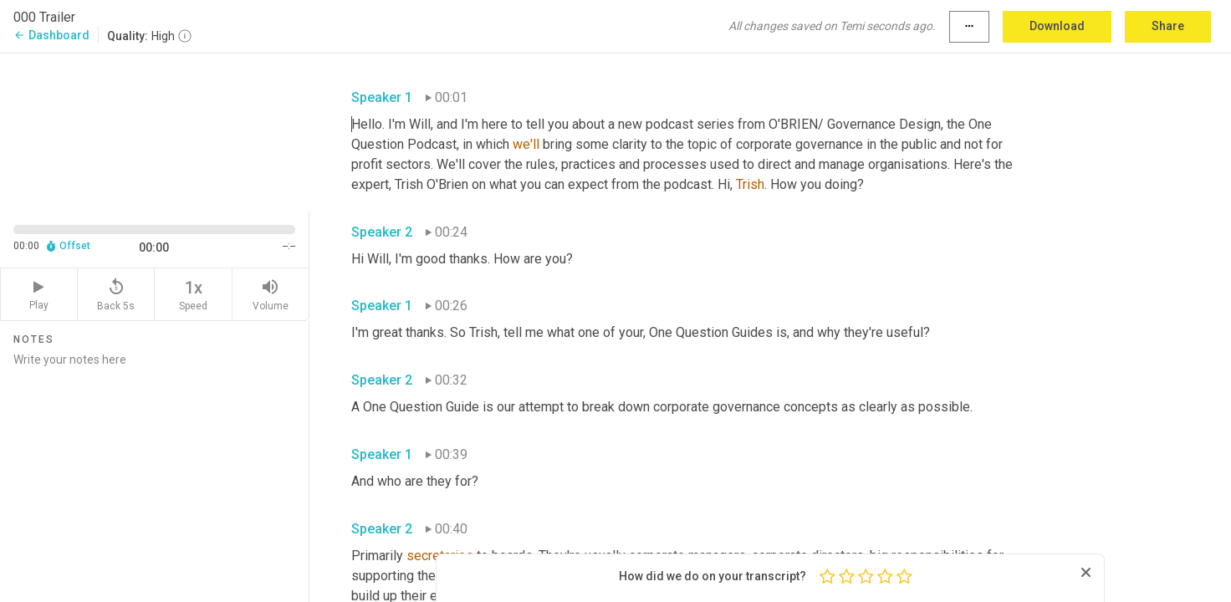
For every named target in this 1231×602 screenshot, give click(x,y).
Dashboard (51, 35)
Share (1168, 26)
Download (1057, 26)
